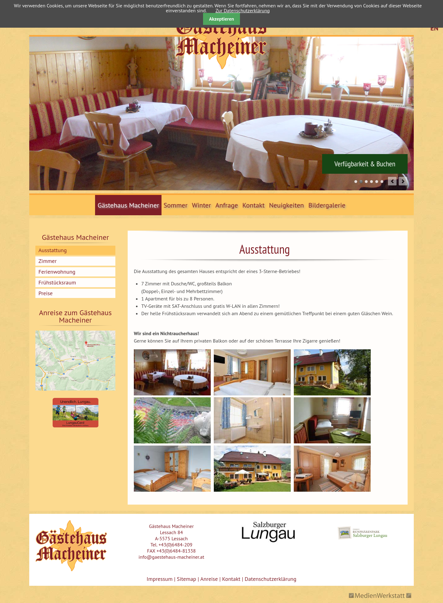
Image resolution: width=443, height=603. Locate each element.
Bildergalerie (326, 205)
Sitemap (186, 578)
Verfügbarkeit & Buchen (364, 164)
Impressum (160, 578)
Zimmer (47, 260)
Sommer (176, 205)
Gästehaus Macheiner (128, 205)
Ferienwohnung (56, 271)
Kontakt (253, 205)
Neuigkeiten (286, 205)
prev (392, 181)
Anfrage (226, 205)
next (403, 181)
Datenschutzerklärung (269, 578)
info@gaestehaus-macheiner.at (171, 557)
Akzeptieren (221, 19)
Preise (45, 293)
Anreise (209, 578)
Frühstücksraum (57, 282)
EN (434, 28)
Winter (201, 205)
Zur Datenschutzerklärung (242, 10)
